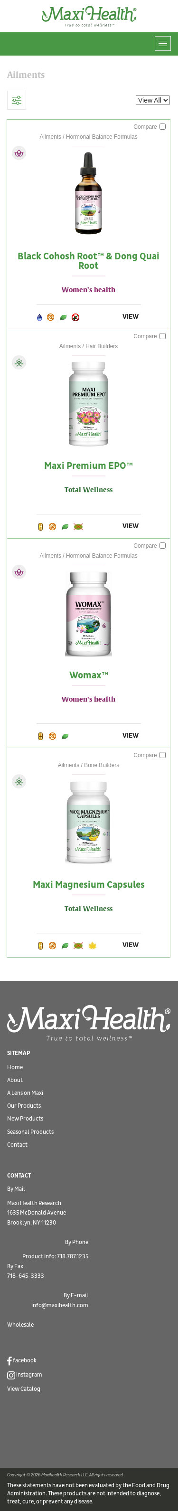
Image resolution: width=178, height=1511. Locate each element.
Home (15, 1067)
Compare (149, 127)
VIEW (130, 317)
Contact (17, 1145)
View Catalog (23, 1389)
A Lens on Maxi (25, 1093)
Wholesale (20, 1325)
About (15, 1080)
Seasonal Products (30, 1132)
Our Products (24, 1106)
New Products (25, 1118)
